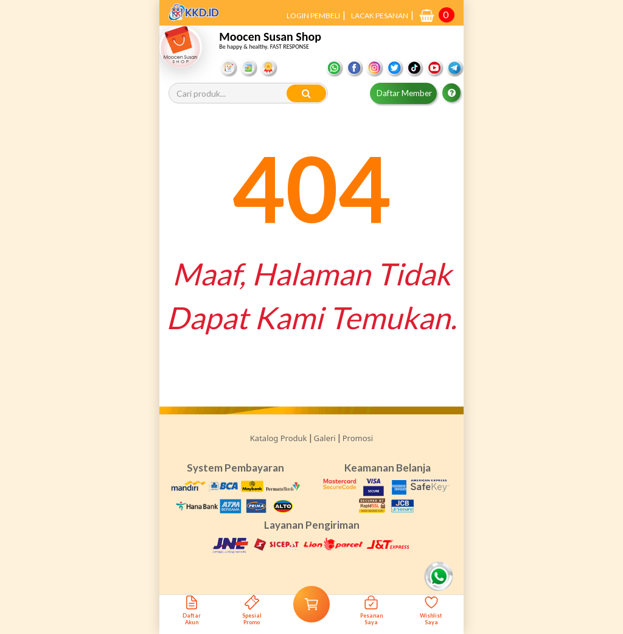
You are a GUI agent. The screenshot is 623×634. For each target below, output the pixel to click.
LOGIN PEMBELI (313, 15)
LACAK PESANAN (379, 15)
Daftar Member (404, 93)
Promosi (358, 438)
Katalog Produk (278, 438)
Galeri (325, 438)
